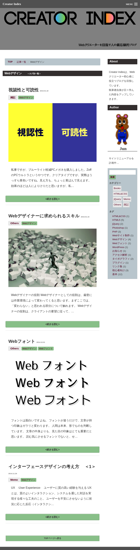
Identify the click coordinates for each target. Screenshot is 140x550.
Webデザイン (37, 62)
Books (117, 188)
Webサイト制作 (121, 235)
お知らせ (117, 251)
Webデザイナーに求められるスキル (48, 215)
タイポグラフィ (121, 258)
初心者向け (118, 270)
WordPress (118, 247)
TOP (10, 61)
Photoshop (118, 227)
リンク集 (117, 266)
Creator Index (12, 4)
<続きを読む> (52, 199)
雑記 (12, 97)
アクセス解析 (119, 255)
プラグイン (118, 262)
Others (14, 223)
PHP (114, 231)
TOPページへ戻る (52, 538)
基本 (114, 274)
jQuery (117, 199)
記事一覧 (21, 62)
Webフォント (26, 341)
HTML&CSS (120, 193)
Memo (14, 479)
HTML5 (116, 220)
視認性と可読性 (28, 89)
